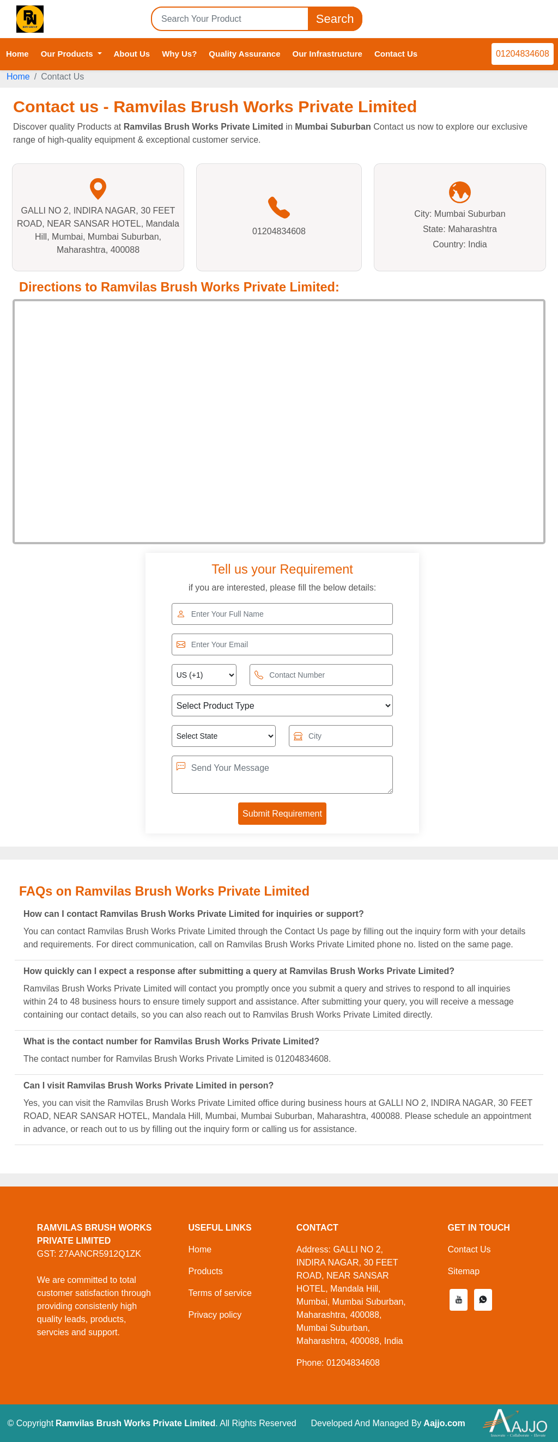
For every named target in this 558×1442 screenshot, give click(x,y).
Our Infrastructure (327, 53)
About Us (132, 53)
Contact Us (395, 53)
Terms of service (219, 1293)
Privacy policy (214, 1314)
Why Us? (179, 53)
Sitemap (463, 1271)
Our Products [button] (68, 53)
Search (335, 19)
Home (17, 53)
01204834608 (522, 53)
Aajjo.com (444, 1423)
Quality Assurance (244, 53)
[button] (458, 1300)
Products (205, 1271)
